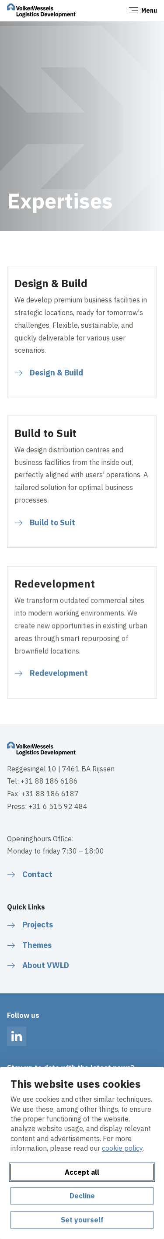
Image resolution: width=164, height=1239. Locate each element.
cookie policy (122, 1148)
